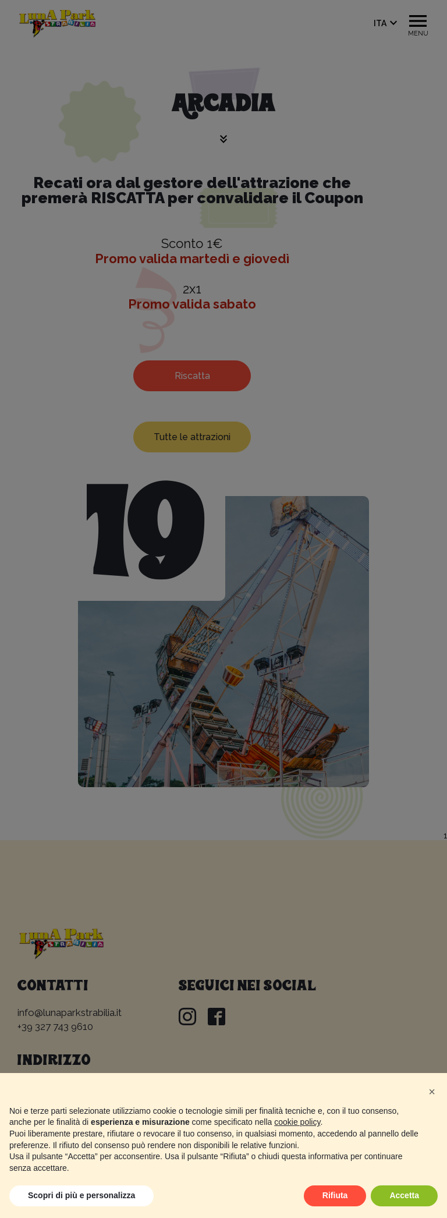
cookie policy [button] (297, 1122)
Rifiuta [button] (335, 1195)
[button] (432, 1091)
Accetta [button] (404, 1195)
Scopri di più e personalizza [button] (81, 1195)
